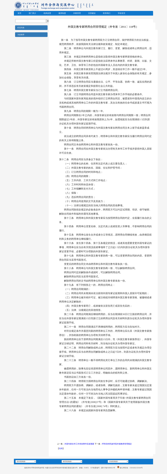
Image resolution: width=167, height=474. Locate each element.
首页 (19, 13)
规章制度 (62, 13)
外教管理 (77, 13)
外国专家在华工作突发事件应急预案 (79, 444)
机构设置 (47, 13)
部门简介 (32, 13)
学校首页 (121, 13)
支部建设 (92, 13)
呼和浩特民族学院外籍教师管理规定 (117, 444)
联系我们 (106, 13)
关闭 (61, 448)
